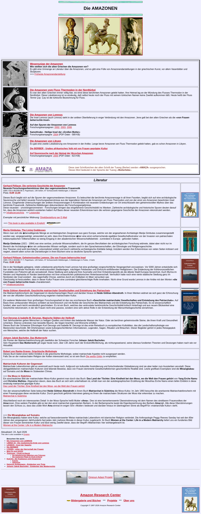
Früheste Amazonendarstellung (49, 74)
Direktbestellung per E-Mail (53, 217)
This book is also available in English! (26, 223)
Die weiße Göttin (94, 356)
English (27, 434)
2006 (69, 127)
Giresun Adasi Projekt (100, 477)
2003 (63, 127)
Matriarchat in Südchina (15, 396)
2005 (55, 156)
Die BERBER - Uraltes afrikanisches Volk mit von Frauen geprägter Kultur (69, 148)
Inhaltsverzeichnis (15, 213)
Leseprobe (34, 213)
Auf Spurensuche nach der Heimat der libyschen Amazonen (61, 153)
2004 (55, 134)
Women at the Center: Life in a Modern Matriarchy (28, 425)
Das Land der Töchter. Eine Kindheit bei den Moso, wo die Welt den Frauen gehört (44, 386)
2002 (56, 127)
